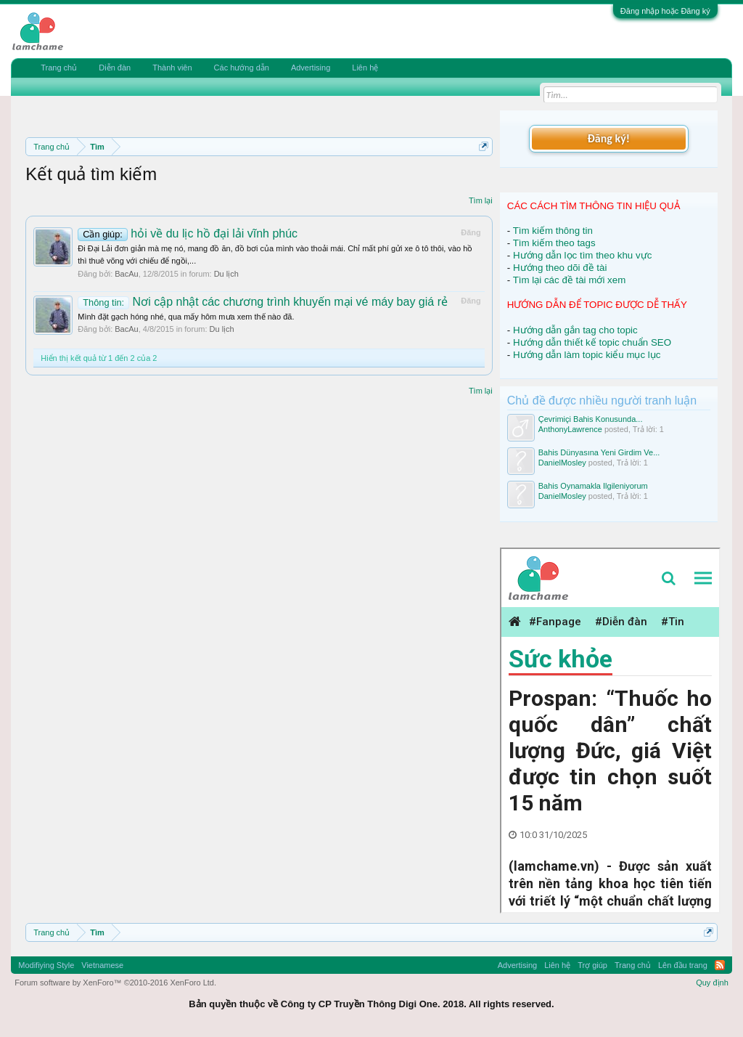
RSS (720, 965)
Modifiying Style (46, 965)
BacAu (126, 273)
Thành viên (172, 67)
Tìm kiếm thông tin (553, 230)
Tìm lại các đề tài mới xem (569, 279)
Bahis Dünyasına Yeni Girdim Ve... (599, 452)
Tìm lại (481, 200)
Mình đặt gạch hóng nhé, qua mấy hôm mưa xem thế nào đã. (186, 316)
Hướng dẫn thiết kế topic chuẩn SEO (592, 342)
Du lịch (226, 273)
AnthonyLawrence (570, 429)
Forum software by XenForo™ (115, 982)
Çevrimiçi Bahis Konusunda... (590, 419)
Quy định (712, 982)
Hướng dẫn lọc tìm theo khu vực (582, 255)
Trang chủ (59, 67)
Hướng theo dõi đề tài (560, 267)
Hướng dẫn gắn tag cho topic (575, 330)
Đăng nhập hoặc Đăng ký (665, 11)
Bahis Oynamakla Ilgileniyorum (593, 485)
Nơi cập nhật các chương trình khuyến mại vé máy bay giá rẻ (263, 302)
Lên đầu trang (682, 965)
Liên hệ (365, 67)
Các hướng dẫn (241, 67)
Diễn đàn (115, 67)
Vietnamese (102, 965)
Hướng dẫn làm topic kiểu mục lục (587, 354)
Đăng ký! (609, 138)
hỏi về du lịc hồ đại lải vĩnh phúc (187, 233)
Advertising (310, 67)
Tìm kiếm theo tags (554, 242)
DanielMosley (562, 462)
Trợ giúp (592, 965)
